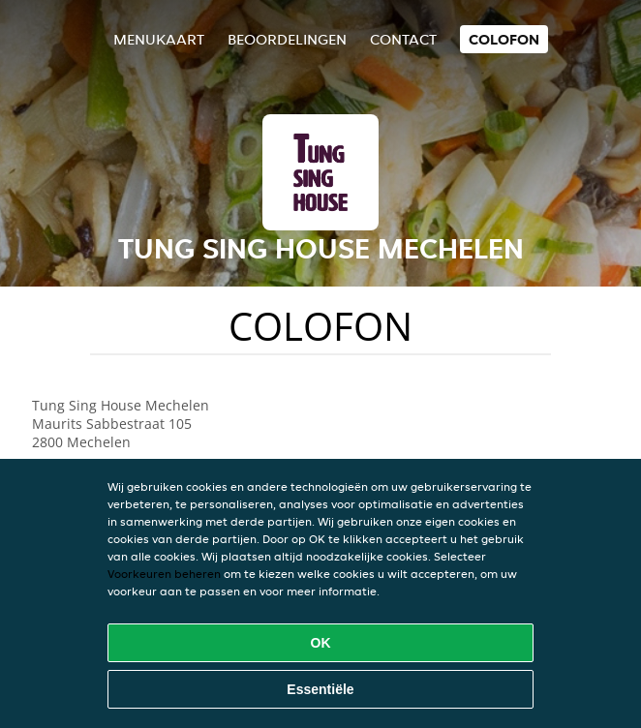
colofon (504, 39)
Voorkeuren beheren (164, 573)
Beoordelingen (287, 39)
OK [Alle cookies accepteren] (321, 643)
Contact (403, 39)
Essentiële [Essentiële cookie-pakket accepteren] (320, 689)
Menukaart (158, 39)
